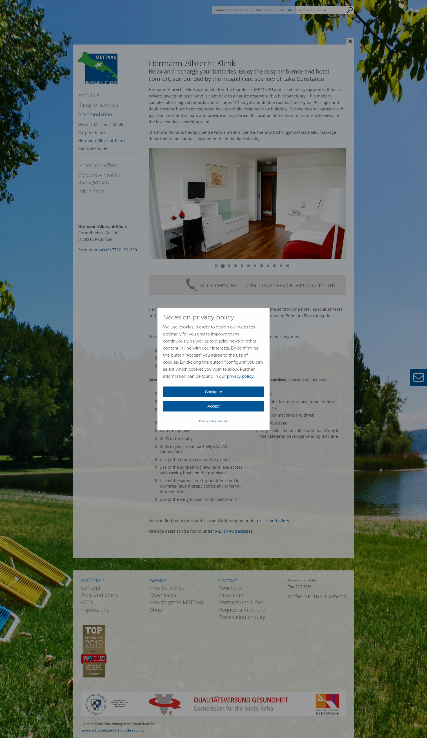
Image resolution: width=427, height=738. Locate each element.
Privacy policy (207, 421)
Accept (214, 406)
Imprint (223, 421)
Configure (213, 392)
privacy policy (240, 376)
